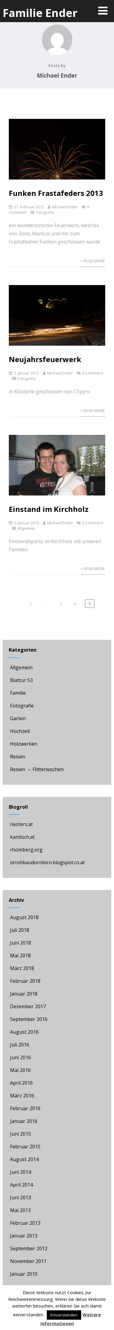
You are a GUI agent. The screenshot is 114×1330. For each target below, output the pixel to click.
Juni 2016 (20, 1057)
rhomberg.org (26, 849)
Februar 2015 (25, 1146)
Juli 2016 (19, 1044)
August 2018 (24, 917)
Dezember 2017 (28, 1006)
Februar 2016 (25, 1108)
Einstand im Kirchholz (48, 509)
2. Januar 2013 (26, 373)
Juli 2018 (19, 930)
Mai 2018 (20, 955)
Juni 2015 (20, 1133)
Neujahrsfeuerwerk (45, 359)
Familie (17, 693)
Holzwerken (23, 744)
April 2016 (21, 1083)
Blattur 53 (21, 680)
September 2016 (28, 1019)
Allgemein (26, 528)
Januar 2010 (23, 1274)
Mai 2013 (20, 1210)
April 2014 (21, 1184)
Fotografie (45, 212)
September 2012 (28, 1248)
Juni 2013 (20, 1197)
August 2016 (24, 1032)
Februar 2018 (25, 981)
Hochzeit (19, 731)
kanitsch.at (22, 837)
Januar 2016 (23, 1121)
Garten (17, 718)
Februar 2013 (25, 1223)
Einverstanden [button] (64, 1315)
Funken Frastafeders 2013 (56, 193)
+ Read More (93, 261)
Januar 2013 (23, 1235)
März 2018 (22, 968)
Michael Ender (65, 207)
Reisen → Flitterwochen (36, 769)
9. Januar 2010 (26, 523)
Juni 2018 (20, 942)
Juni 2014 (20, 1172)
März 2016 (22, 1095)
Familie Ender (40, 12)
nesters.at (21, 824)
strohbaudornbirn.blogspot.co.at (47, 862)
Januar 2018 (23, 993)
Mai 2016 (20, 1070)
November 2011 (28, 1261)
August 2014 (24, 1159)
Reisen (17, 756)
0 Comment (92, 373)
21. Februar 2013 (29, 207)
